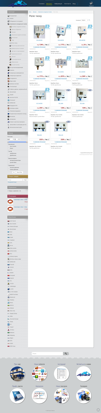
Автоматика (12, 119)
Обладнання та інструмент (15, 21)
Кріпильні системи (13, 84)
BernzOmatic (12, 92)
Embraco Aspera (13, 256)
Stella (10, 316)
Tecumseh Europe (13, 319)
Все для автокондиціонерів (15, 67)
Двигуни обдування (15, 29)
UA (77, 4)
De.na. (10, 245)
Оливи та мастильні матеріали (16, 122)
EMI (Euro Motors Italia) (14, 259)
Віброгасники (13, 62)
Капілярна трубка (13, 108)
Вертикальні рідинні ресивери (17, 35)
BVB (10, 235)
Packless (11, 300)
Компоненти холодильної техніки (17, 24)
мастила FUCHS (13, 97)
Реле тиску (13, 43)
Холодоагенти (12, 78)
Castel (10, 237)
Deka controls (12, 248)
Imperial (11, 278)
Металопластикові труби (15, 127)
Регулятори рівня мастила (16, 46)
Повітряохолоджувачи (14, 111)
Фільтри (12, 32)
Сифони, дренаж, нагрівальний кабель (18, 89)
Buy (46, 44)
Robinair (11, 308)
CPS (10, 243)
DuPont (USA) (12, 251)
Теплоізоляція (12, 86)
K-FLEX (11, 284)
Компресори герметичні (14, 76)
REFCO (11, 305)
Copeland (11, 240)
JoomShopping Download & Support (86, 154)
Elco (10, 254)
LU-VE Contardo (13, 292)
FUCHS (10, 267)
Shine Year (11, 311)
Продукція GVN (12, 106)
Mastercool (11, 297)
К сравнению (36, 47)
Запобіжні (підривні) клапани (17, 27)
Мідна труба (12, 81)
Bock (10, 232)
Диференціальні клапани (16, 48)
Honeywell (11, 275)
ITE (10, 281)
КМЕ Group (11, 346)
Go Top (98, 410)
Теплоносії (11, 100)
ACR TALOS (12, 221)
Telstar (10, 322)
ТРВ (11, 40)
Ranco (10, 303)
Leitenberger (12, 286)
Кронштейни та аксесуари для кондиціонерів (18, 125)
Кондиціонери (12, 16)
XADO (10, 343)
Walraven (11, 333)
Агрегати (11, 70)
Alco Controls (12, 224)
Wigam (10, 338)
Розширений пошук (12, 182)
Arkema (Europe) (13, 226)
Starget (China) (12, 313)
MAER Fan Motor (13, 294)
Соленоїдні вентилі (15, 59)
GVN (10, 270)
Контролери (13, 38)
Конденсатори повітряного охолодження (18, 114)
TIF (10, 324)
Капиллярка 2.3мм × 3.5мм (20, 207)
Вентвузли (11, 116)
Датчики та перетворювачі (16, 51)
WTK (10, 341)
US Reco (11, 330)
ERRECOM (11, 103)
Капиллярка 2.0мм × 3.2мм (20, 199)
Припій (10, 95)
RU (77, 3)
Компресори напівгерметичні (16, 73)
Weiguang (11, 335)
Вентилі (12, 57)
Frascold (11, 265)
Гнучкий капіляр (14, 65)
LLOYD (10, 289)
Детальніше (42, 47)
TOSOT (10, 327)
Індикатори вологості (15, 54)
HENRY (11, 18)
